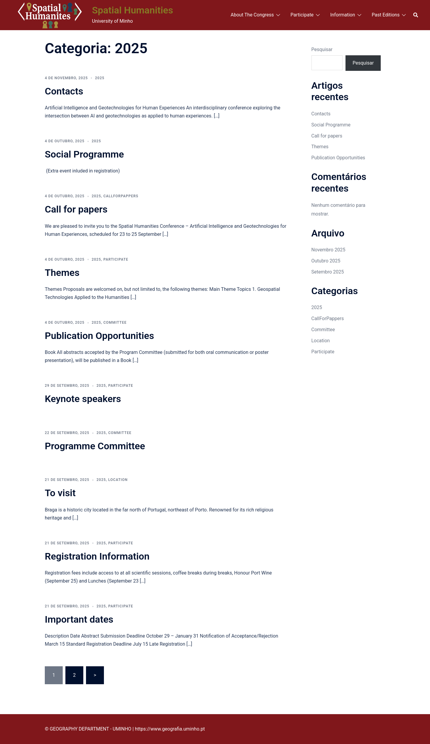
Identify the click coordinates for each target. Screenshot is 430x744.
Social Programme (84, 154)
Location (118, 480)
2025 (99, 78)
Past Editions (386, 15)
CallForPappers (120, 196)
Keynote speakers (83, 398)
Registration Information (97, 556)
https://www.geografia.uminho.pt (170, 729)
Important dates (79, 619)
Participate (302, 15)
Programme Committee (95, 446)
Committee (115, 322)
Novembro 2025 (328, 250)
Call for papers (76, 209)
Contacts (64, 91)
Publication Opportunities (99, 335)
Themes (62, 272)
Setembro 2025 (327, 272)
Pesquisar (322, 49)
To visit (60, 493)
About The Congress (252, 15)
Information (342, 15)
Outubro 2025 (325, 261)
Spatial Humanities (132, 10)
